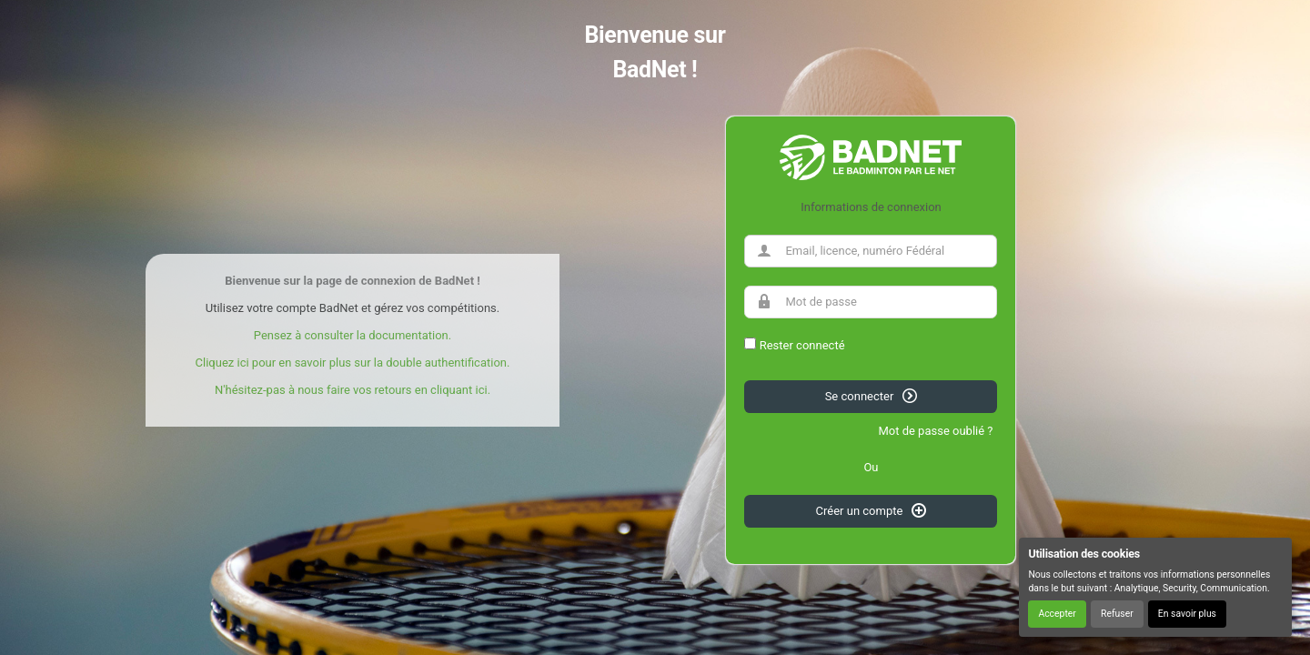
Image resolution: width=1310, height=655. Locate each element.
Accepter (1056, 614)
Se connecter (871, 395)
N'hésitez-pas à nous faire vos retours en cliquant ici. (352, 390)
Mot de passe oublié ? (935, 431)
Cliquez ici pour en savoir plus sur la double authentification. (353, 362)
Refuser (1117, 614)
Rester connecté (802, 345)
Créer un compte (871, 510)
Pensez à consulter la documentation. (352, 335)
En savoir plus (1187, 614)
